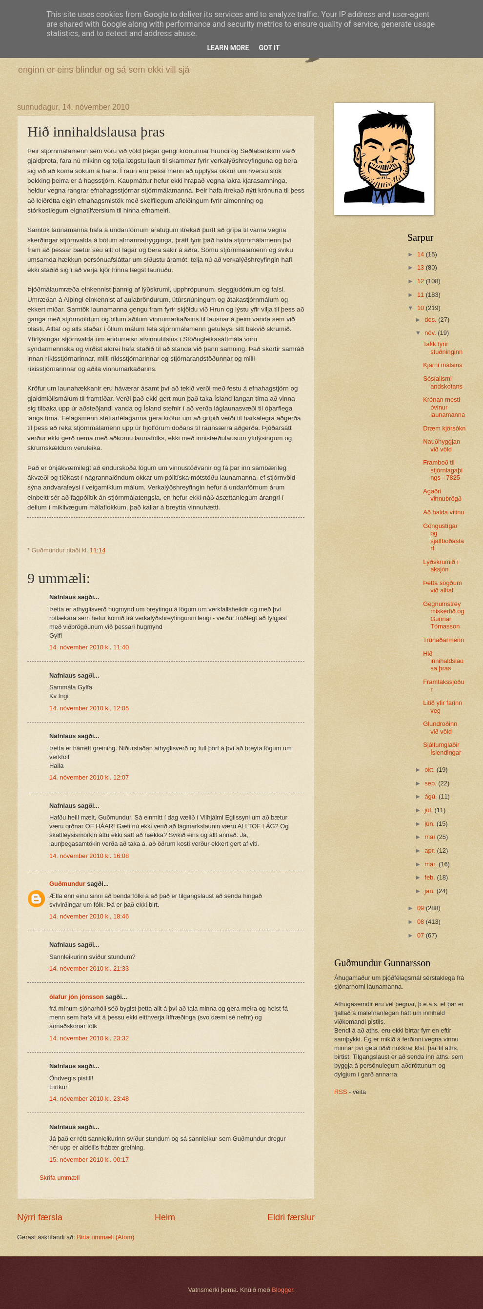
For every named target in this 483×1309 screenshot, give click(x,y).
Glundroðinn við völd (440, 727)
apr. (430, 850)
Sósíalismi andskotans (443, 382)
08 (421, 921)
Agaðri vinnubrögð (442, 495)
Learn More (228, 48)
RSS (340, 1091)
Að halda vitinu (443, 512)
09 (421, 908)
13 (421, 267)
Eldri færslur (291, 1217)
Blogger (282, 1289)
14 (421, 254)
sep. (431, 783)
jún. (430, 823)
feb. (430, 877)
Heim (165, 1217)
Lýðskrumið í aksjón (441, 565)
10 (421, 308)
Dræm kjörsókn (444, 428)
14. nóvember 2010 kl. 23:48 (89, 1098)
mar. (431, 864)
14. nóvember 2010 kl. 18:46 (89, 916)
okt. (430, 769)
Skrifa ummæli (60, 1177)
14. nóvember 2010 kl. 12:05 (89, 708)
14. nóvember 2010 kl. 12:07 (89, 777)
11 (421, 294)
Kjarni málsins (442, 365)
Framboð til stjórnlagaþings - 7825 (443, 470)
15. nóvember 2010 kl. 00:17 (89, 1159)
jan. (430, 891)
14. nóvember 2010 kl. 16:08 (89, 856)
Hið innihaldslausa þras (443, 661)
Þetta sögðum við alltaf (442, 586)
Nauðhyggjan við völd (441, 445)
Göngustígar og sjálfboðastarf (443, 537)
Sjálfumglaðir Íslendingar (442, 748)
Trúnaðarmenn (443, 640)
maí (430, 836)
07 (421, 935)
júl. (429, 810)
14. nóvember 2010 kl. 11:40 (89, 647)
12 (421, 281)
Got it (269, 48)
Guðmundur (67, 883)
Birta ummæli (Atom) (105, 1237)
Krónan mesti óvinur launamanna (444, 407)
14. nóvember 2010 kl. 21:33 (89, 968)
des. (431, 319)
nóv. (431, 332)
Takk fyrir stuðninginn (443, 347)
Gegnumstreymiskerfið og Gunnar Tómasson (443, 615)
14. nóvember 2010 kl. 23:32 (89, 1038)
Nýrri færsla (39, 1217)
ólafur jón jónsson (76, 996)
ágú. (431, 796)
